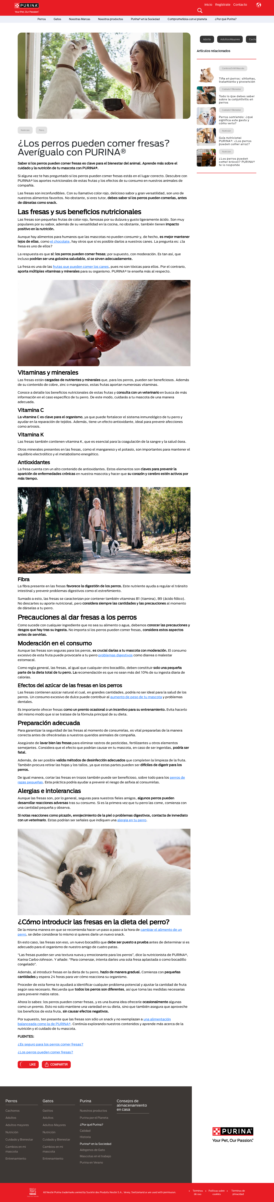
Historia (85, 1137)
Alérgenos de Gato (92, 1150)
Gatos (57, 19)
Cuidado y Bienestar (19, 1139)
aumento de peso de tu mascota (136, 697)
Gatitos (48, 1110)
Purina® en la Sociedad (145, 19)
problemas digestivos (115, 655)
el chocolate (60, 241)
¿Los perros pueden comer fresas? (45, 1052)
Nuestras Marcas (79, 19)
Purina (85, 1101)
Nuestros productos (110, 19)
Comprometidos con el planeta (187, 19)
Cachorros (13, 1110)
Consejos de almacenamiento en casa (132, 1105)
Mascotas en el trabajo (95, 1156)
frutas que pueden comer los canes (81, 266)
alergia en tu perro (131, 820)
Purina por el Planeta (94, 1117)
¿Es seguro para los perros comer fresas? (50, 1044)
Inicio (208, 4)
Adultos (11, 1117)
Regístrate (222, 4)
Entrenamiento (16, 1158)
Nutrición (12, 1132)
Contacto (240, 4)
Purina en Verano (91, 1162)
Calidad (85, 1130)
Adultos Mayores (54, 1125)
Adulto (207, 39)
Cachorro (254, 39)
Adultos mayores (230, 39)
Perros (42, 19)
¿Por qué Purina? (226, 19)
